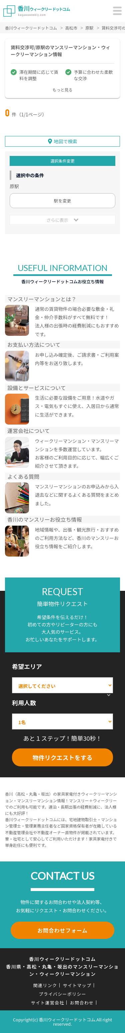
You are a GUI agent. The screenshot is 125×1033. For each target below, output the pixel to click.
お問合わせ (82, 1002)
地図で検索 (65, 141)
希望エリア (27, 666)
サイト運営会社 (47, 1002)
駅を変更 (62, 200)
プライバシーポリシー (62, 994)
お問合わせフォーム (62, 930)
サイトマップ (77, 985)
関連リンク (45, 985)
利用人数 (24, 702)
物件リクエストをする (63, 757)
